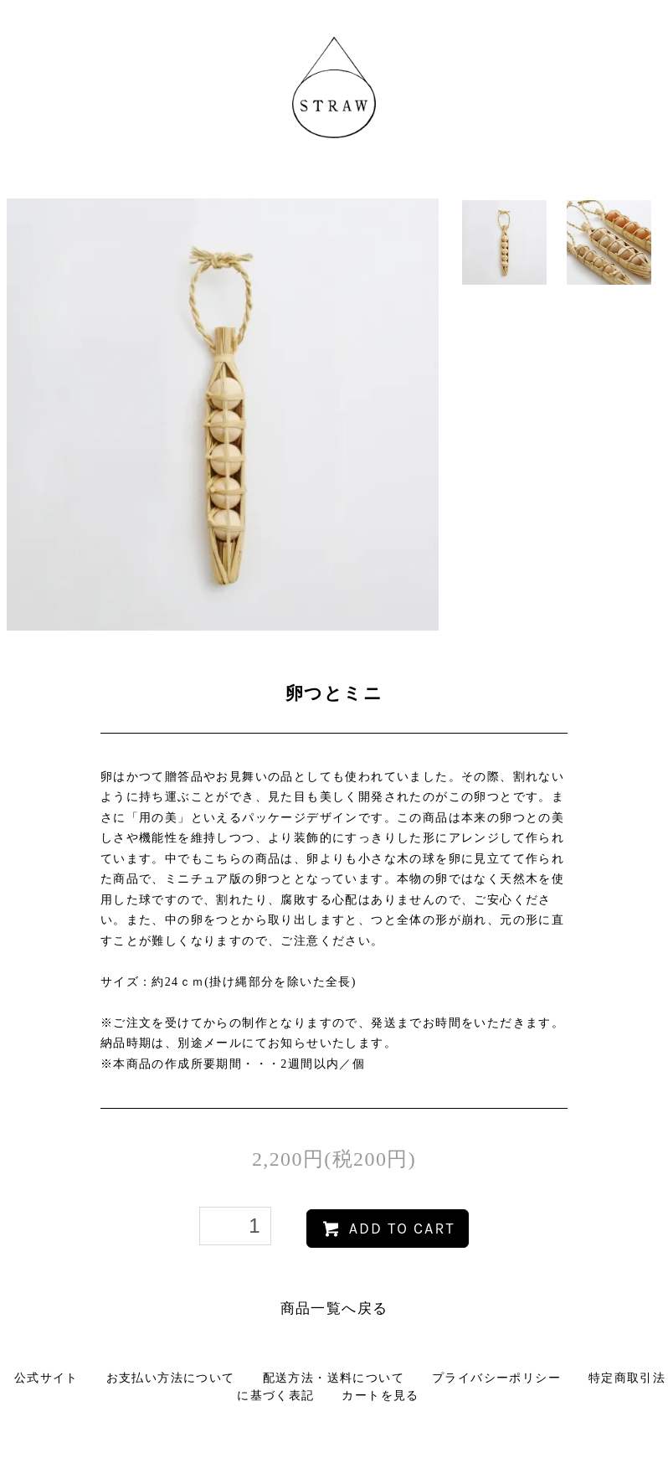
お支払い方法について (170, 1378)
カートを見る (380, 1395)
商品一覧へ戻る (334, 1308)
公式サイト (46, 1378)
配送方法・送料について (333, 1378)
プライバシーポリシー (496, 1378)
